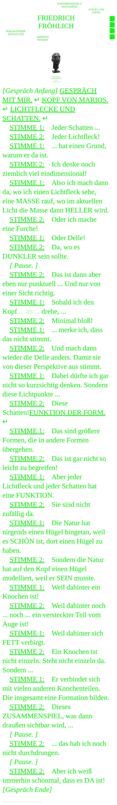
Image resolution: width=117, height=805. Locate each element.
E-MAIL (96, 12)
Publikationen (15, 31)
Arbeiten (43, 37)
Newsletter (16, 34)
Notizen (42, 39)
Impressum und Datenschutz (34, 802)
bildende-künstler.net (20, 802)
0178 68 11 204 (96, 9)
